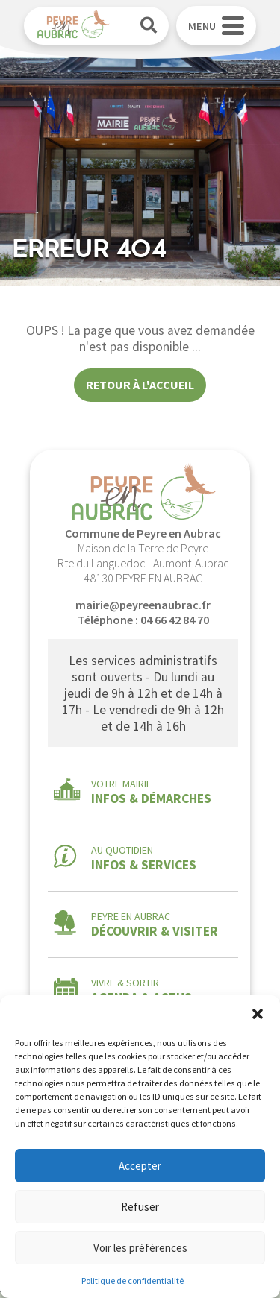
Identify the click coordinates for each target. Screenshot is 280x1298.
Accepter (140, 1166)
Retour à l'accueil (140, 384)
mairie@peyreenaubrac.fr (143, 604)
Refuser (140, 1207)
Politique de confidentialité (132, 1280)
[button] (257, 1013)
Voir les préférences (140, 1248)
